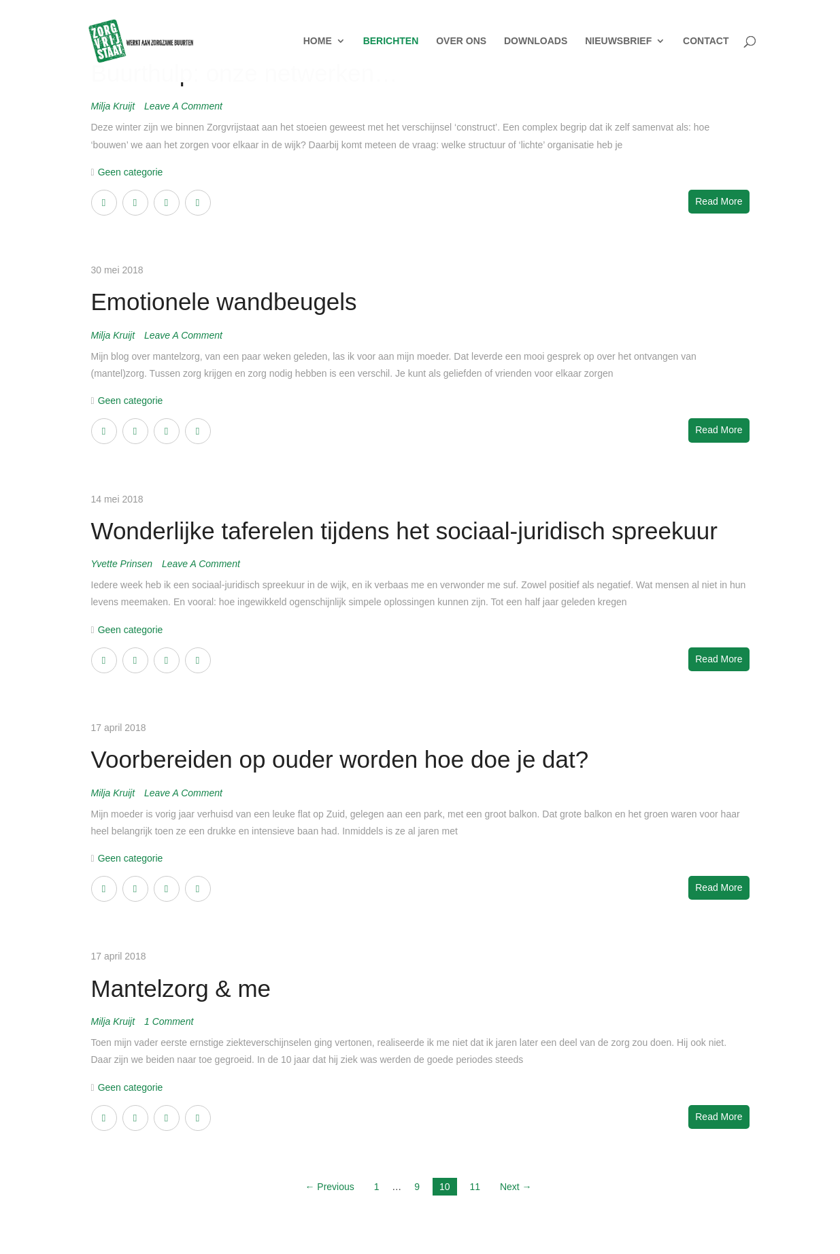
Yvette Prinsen (123, 563)
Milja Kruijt (114, 106)
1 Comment (168, 1021)
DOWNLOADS (535, 42)
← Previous (329, 1186)
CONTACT (705, 42)
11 (474, 1186)
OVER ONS (461, 42)
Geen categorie (130, 172)
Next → (516, 1186)
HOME (317, 42)
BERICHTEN (391, 42)
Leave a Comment (183, 106)
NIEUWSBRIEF (618, 42)
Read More (718, 201)
